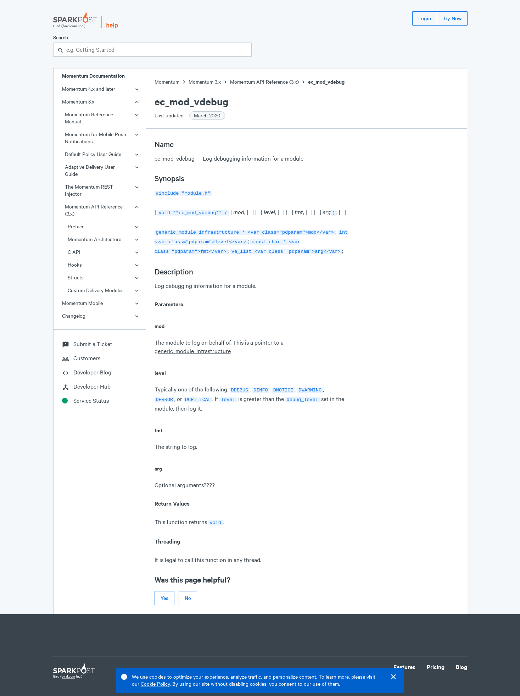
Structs (76, 277)
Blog (461, 661)
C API (74, 252)
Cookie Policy (155, 683)
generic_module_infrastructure (193, 347)
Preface (76, 226)
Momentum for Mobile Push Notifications (95, 138)
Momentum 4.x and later (88, 88)
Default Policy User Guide (93, 154)
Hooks (75, 264)
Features (404, 661)
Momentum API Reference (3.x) (94, 210)
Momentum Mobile (82, 303)
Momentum (167, 81)
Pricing (435, 661)
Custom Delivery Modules (96, 290)
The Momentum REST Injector (89, 190)
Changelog (73, 315)
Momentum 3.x (78, 101)
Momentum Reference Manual (89, 118)
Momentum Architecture (94, 239)
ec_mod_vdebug (326, 81)
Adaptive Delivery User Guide (90, 170)
